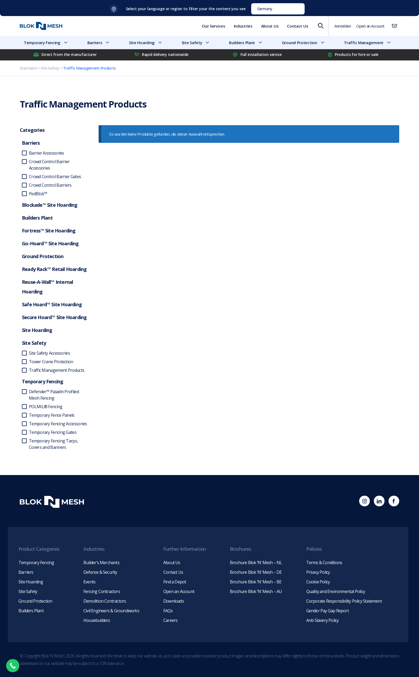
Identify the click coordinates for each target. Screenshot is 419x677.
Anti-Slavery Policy (322, 620)
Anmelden (342, 26)
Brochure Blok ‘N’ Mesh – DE (256, 572)
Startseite (28, 68)
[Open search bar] (320, 26)
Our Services (213, 26)
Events (89, 582)
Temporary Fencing (48, 42)
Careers (170, 620)
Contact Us (297, 26)
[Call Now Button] (13, 665)
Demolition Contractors (104, 601)
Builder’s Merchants (101, 562)
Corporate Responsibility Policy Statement (344, 601)
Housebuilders (96, 620)
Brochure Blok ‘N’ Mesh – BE (255, 582)
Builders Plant (248, 42)
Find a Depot (174, 582)
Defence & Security (100, 572)
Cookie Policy (318, 582)
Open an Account (370, 26)
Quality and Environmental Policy (335, 591)
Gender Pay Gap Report (327, 611)
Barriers (100, 42)
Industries (243, 26)
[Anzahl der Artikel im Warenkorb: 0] (394, 26)
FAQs (168, 611)
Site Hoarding (147, 42)
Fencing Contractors (101, 591)
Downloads (173, 601)
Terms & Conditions (324, 562)
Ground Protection (305, 42)
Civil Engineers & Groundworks (111, 611)
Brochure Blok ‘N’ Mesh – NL (256, 562)
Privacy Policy (318, 572)
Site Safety (198, 42)
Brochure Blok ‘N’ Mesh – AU (256, 591)
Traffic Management (369, 42)
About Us (270, 26)
